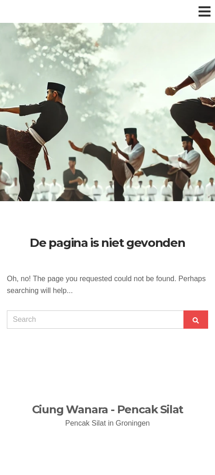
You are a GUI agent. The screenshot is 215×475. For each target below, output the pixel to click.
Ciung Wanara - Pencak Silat (107, 409)
